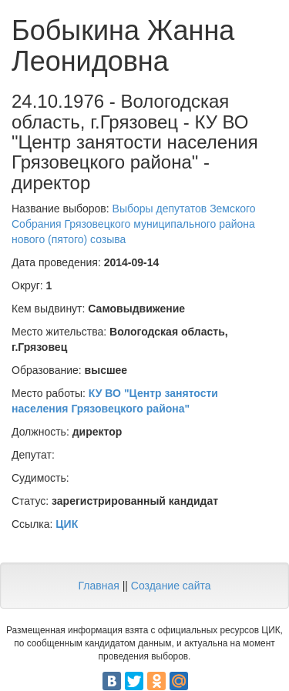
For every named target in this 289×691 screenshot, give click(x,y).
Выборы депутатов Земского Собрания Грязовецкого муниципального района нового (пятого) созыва (134, 223)
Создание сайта (171, 585)
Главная (98, 585)
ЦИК (66, 524)
